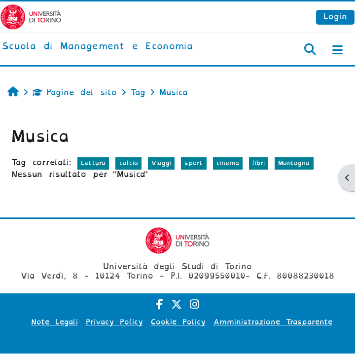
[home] (97, 46)
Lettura (93, 163)
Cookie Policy (178, 322)
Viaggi (161, 163)
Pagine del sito (75, 92)
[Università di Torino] (31, 16)
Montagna (294, 163)
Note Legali (54, 322)
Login (335, 16)
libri (258, 163)
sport (193, 163)
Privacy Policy (114, 322)
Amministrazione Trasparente (272, 322)
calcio (128, 163)
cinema (227, 163)
